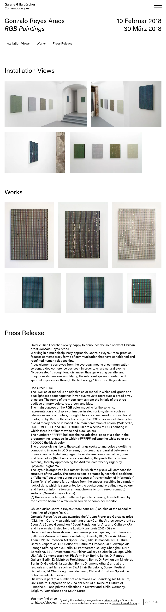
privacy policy (111, 600)
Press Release (62, 43)
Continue (151, 602)
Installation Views (17, 43)
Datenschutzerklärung (124, 603)
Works (41, 43)
